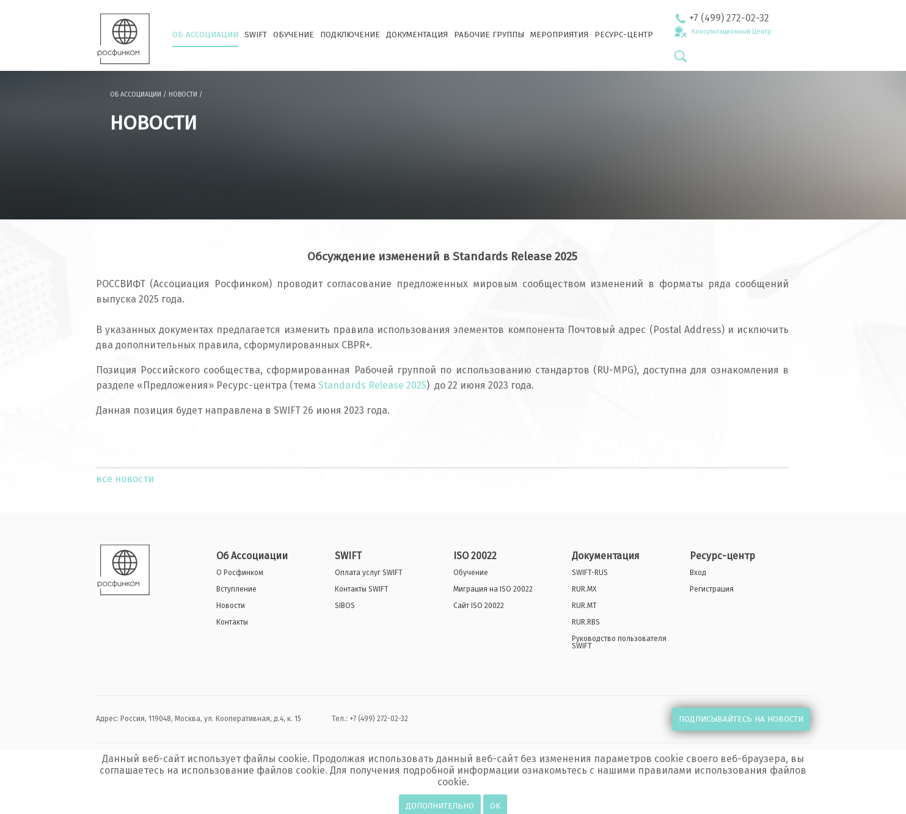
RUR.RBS (586, 622)
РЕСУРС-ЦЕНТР (623, 35)
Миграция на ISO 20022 (493, 589)
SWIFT (255, 35)
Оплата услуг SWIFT (369, 572)
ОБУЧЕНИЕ (293, 35)
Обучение (470, 572)
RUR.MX (584, 589)
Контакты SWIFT (362, 589)
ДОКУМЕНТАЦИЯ (417, 35)
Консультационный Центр (732, 31)
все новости (125, 479)
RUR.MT (584, 605)
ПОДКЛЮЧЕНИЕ (350, 35)
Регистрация (712, 589)
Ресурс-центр (722, 556)
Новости (230, 605)
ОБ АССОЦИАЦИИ (205, 35)
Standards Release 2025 (372, 385)
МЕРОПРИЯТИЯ (559, 35)
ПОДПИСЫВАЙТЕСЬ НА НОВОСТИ (741, 719)
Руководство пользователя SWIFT (619, 642)
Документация (606, 556)
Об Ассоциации (252, 556)
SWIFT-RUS (590, 572)
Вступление (236, 589)
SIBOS (345, 605)
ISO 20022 (475, 556)
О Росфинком (239, 572)
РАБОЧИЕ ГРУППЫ (489, 35)
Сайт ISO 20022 (478, 605)
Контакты (232, 622)
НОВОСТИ (183, 94)
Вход (698, 572)
